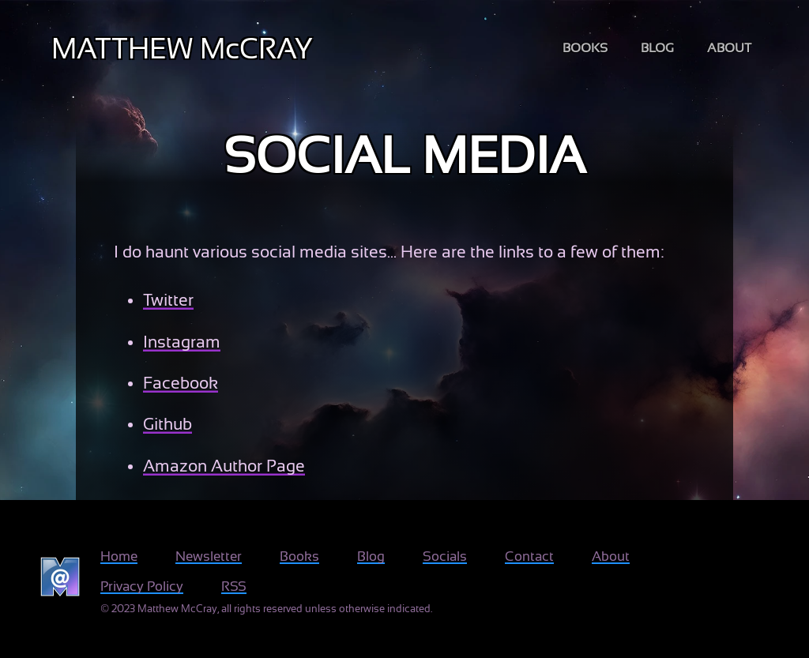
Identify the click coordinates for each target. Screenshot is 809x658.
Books (299, 556)
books (585, 48)
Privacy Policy (141, 586)
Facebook (180, 383)
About (611, 556)
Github (167, 424)
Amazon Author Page (224, 466)
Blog (371, 556)
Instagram (181, 342)
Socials (445, 556)
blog (657, 48)
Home (118, 556)
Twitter (168, 300)
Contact (529, 556)
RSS (233, 586)
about (729, 48)
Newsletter (208, 556)
